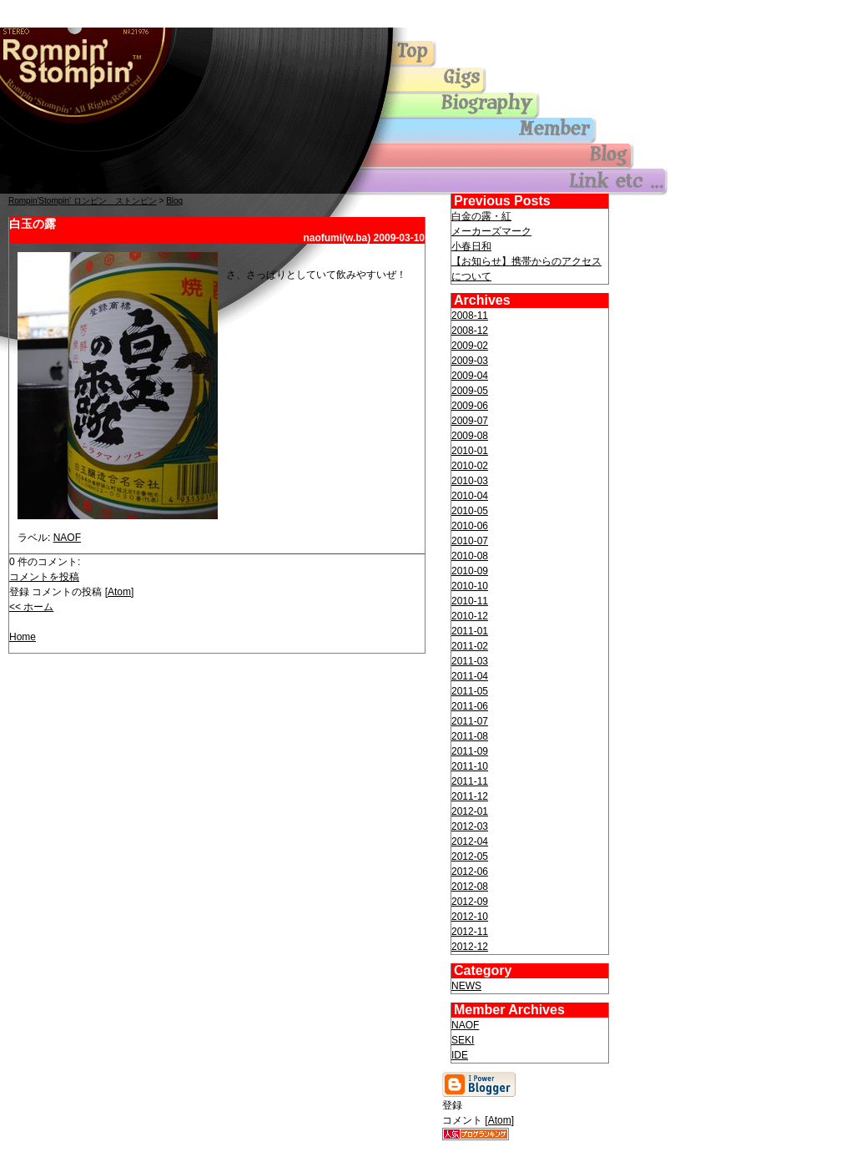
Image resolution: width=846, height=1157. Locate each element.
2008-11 (469, 315)
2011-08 (469, 736)
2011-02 (469, 646)
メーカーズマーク (491, 231)
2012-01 (469, 811)
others (500, 181)
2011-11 (469, 781)
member (500, 131)
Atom (119, 592)
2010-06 (469, 526)
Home (22, 637)
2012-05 (469, 856)
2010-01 (469, 451)
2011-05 (469, 691)
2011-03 (469, 661)
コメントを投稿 (44, 577)
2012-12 (469, 946)
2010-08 (469, 556)
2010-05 (469, 511)
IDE (459, 1055)
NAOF (67, 537)
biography (500, 106)
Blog (174, 200)
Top (83, 70)
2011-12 (469, 796)
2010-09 (469, 571)
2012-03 (469, 826)
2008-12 (469, 330)
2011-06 (469, 706)
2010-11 (469, 601)
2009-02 (469, 345)
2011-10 (469, 766)
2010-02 (469, 466)
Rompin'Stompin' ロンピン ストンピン (82, 200)
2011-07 (469, 721)
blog (500, 156)
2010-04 (469, 496)
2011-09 (469, 751)
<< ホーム (31, 607)
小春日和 (471, 246)
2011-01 (469, 631)
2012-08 (469, 886)
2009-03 (469, 360)
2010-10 (469, 586)
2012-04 (469, 841)
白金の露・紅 (481, 216)
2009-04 (469, 375)
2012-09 (469, 901)
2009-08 (469, 436)
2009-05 (469, 391)
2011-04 (469, 676)
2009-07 (469, 421)
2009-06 (469, 406)
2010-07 (469, 541)
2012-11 (469, 931)
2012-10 (469, 916)
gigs (500, 80)
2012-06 (469, 871)
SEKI (462, 1040)
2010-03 (469, 481)
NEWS (466, 986)
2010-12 (469, 616)
